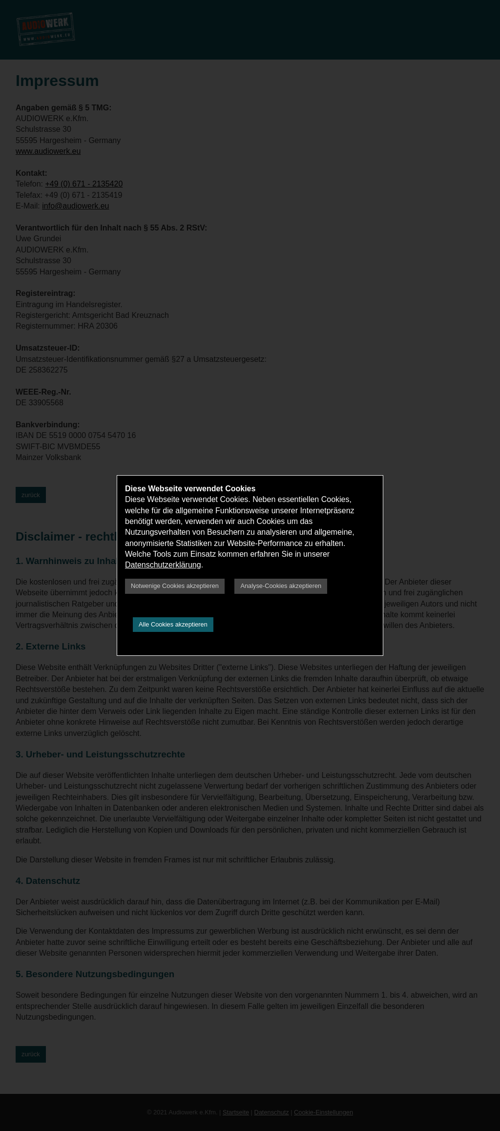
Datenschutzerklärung (163, 565)
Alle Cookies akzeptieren (173, 624)
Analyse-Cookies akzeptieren (280, 585)
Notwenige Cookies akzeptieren (175, 585)
